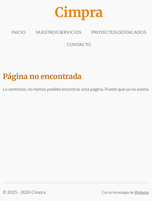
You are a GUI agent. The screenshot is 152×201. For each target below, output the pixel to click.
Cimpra (79, 12)
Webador (141, 192)
